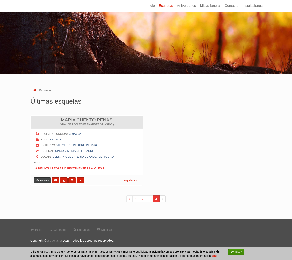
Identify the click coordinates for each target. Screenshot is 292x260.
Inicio (151, 6)
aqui (214, 255)
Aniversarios (186, 6)
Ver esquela (42, 180)
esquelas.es (130, 180)
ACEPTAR (236, 252)
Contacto (231, 6)
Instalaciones (253, 6)
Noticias (104, 229)
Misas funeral (210, 6)
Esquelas (166, 6)
